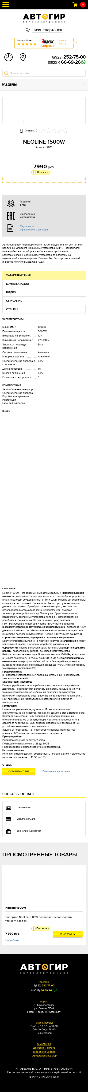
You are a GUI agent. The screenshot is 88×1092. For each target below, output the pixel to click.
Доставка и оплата (44, 1048)
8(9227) (64, 62)
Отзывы (12, 309)
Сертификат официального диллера (34, 228)
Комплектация (17, 284)
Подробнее (12, 940)
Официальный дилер (44, 1055)
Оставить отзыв (18, 771)
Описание (14, 301)
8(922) (69, 57)
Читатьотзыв (63, 42)
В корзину (68, 934)
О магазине (44, 1044)
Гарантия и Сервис (44, 1052)
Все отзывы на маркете (56, 771)
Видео (11, 292)
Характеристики (18, 275)
